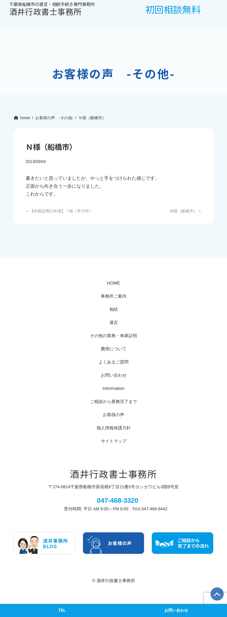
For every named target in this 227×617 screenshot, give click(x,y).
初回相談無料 (173, 9)
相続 (113, 309)
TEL (62, 610)
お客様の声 (113, 414)
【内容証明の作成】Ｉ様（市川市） (61, 211)
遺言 (113, 322)
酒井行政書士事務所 (52, 9)
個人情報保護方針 (114, 427)
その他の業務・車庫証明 (113, 335)
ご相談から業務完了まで (113, 401)
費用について (114, 348)
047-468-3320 (117, 500)
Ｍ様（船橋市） (183, 211)
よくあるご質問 (113, 362)
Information (113, 388)
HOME (113, 283)
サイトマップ (114, 441)
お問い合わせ (114, 375)
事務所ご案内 (114, 296)
